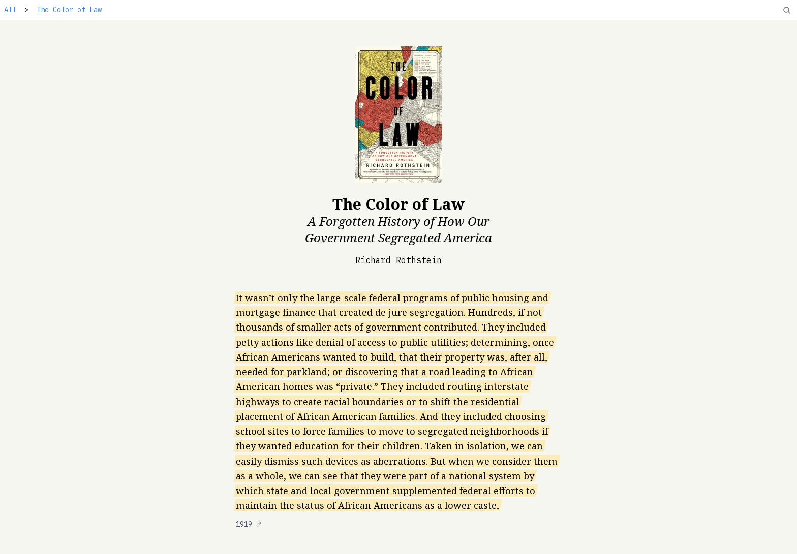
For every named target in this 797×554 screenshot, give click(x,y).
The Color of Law (69, 9)
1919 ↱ (249, 524)
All (10, 9)
